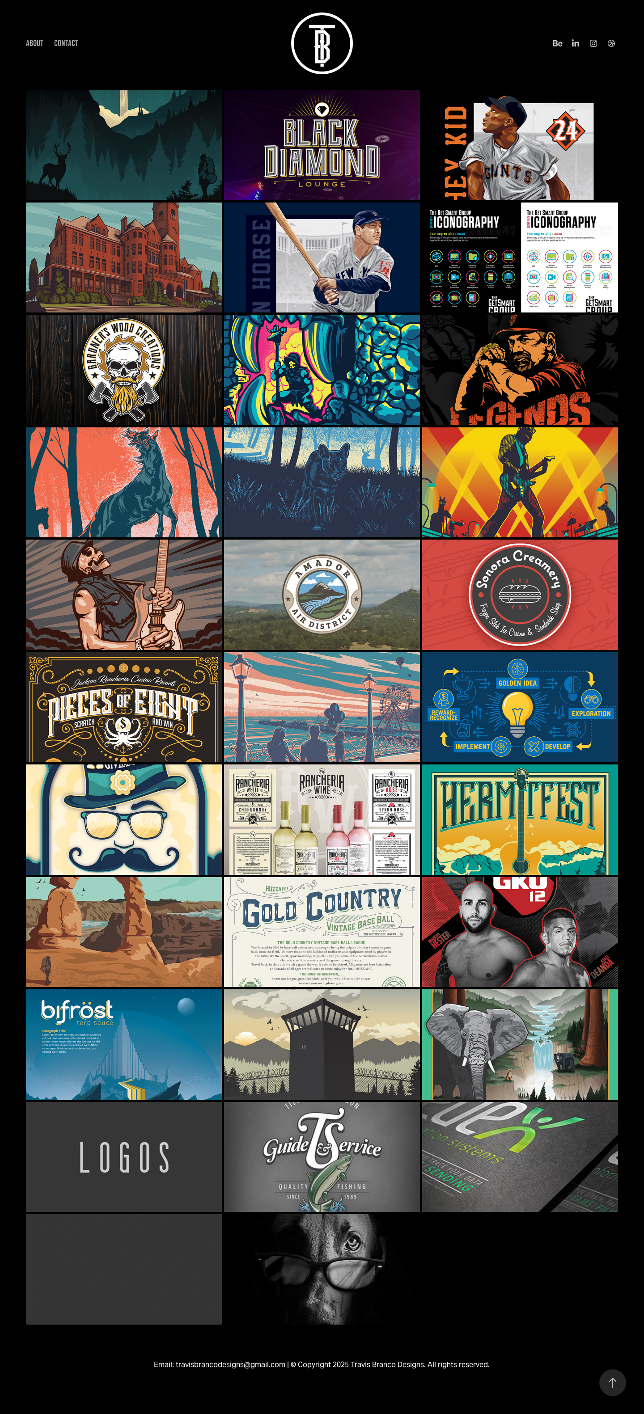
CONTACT (66, 43)
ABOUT (34, 43)
